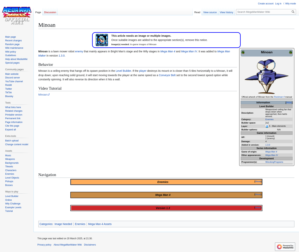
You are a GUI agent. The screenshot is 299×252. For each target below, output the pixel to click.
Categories (45, 224)
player (142, 70)
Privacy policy (44, 244)
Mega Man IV (271, 155)
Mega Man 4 (271, 152)
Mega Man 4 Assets (100, 224)
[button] (10, 129)
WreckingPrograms (274, 162)
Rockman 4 (279, 97)
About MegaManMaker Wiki (68, 244)
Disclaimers (90, 244)
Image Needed (63, 224)
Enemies (269, 119)
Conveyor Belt (167, 75)
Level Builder (123, 70)
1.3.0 (267, 145)
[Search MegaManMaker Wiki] (266, 12)
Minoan (42, 94)
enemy (79, 51)
